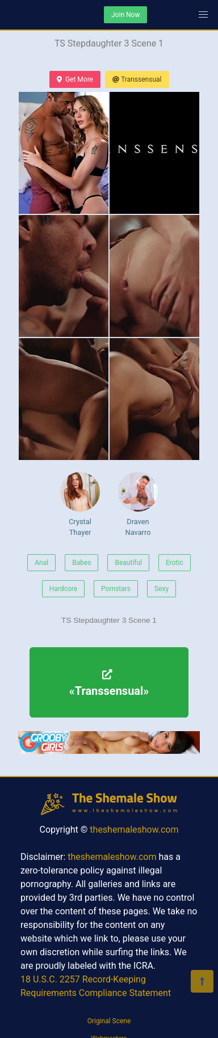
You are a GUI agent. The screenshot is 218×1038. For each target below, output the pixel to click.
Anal (41, 563)
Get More (75, 79)
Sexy (161, 589)
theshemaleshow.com (134, 829)
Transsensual (137, 79)
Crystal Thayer (80, 504)
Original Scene (109, 1021)
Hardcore (63, 589)
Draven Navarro (138, 504)
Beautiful (128, 563)
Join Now (125, 15)
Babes (81, 563)
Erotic (174, 563)
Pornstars (116, 589)
